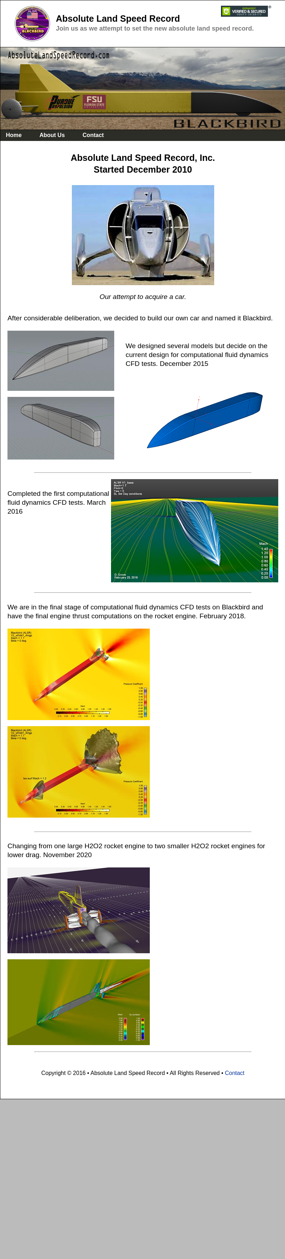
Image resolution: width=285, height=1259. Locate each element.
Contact (234, 1073)
